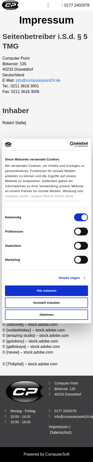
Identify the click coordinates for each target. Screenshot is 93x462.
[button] (34, 5)
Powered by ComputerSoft (47, 454)
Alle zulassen (46, 290)
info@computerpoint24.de (38, 80)
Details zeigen (69, 278)
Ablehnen (46, 314)
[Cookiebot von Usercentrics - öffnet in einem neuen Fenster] (67, 144)
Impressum (58, 427)
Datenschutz (61, 432)
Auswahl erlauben (46, 302)
